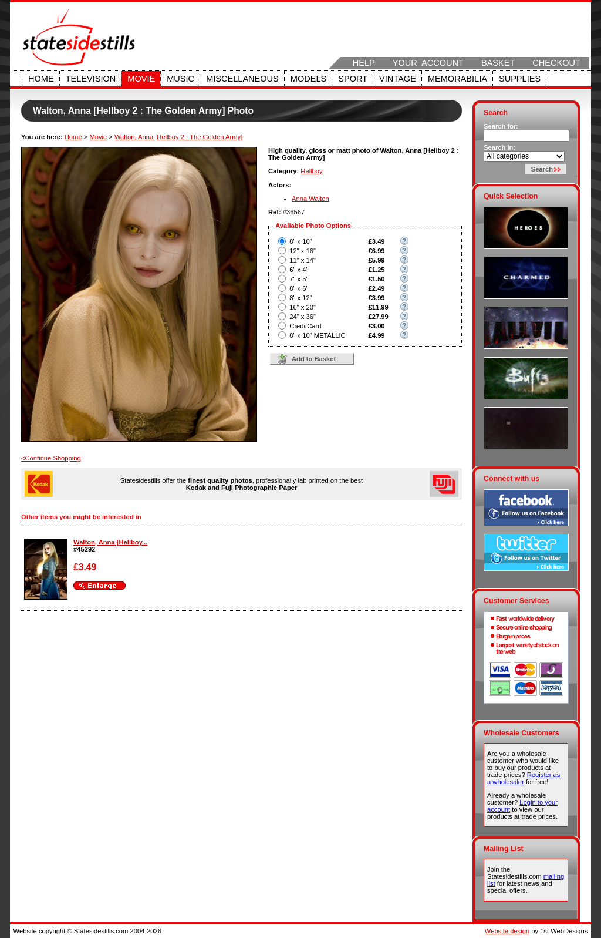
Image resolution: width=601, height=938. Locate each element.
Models (308, 78)
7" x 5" (298, 279)
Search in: (499, 147)
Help (364, 63)
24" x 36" (302, 316)
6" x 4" (298, 269)
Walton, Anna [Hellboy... (110, 542)
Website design (507, 930)
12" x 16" (302, 250)
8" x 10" (300, 241)
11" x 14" (302, 260)
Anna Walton (310, 198)
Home (41, 78)
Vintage (397, 78)
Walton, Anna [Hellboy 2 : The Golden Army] (178, 136)
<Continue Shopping (51, 458)
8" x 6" (298, 288)
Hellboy (311, 170)
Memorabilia (457, 78)
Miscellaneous (242, 78)
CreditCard (305, 326)
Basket (498, 63)
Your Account (428, 63)
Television (91, 78)
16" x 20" (302, 307)
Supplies (520, 78)
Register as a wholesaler (523, 778)
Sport (352, 78)
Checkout (556, 63)
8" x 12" (300, 297)
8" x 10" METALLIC (317, 335)
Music (180, 78)
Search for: (501, 126)
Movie (141, 78)
